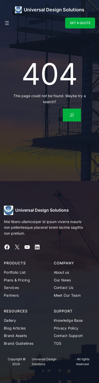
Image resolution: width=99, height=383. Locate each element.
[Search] (72, 115)
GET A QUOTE (80, 23)
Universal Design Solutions (54, 9)
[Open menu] (7, 23)
